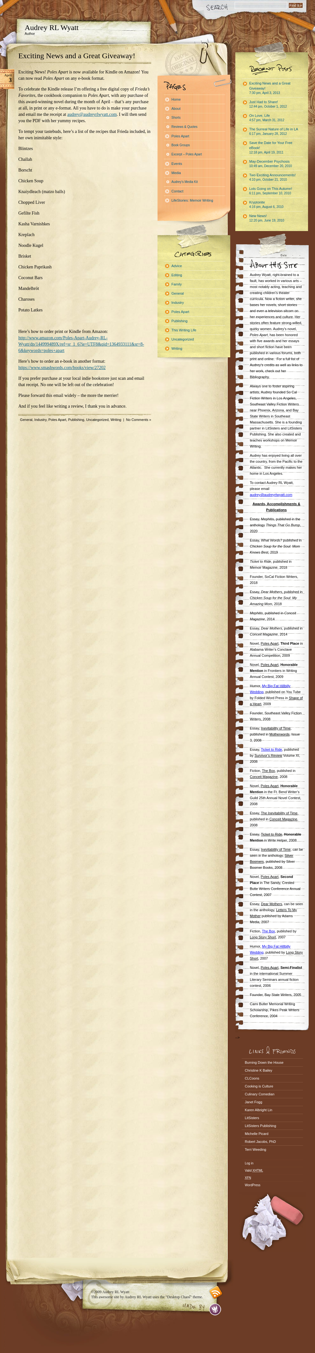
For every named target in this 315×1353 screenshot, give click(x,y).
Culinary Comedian (260, 1094)
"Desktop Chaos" (179, 1297)
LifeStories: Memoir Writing (192, 200)
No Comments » (138, 420)
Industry (40, 420)
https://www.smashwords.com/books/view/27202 (62, 367)
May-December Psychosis (270, 164)
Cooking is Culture (259, 1086)
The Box (268, 931)
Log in (249, 1163)
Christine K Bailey (258, 1070)
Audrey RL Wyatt (52, 27)
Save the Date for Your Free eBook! (270, 147)
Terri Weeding (255, 1149)
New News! (266, 218)
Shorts (176, 117)
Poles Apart (57, 420)
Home (176, 99)
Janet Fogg (253, 1102)
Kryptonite (266, 204)
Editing (176, 275)
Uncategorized (97, 420)
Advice (176, 266)
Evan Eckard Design (215, 1309)
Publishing (76, 420)
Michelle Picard (257, 1134)
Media (176, 173)
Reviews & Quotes (184, 126)
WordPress (252, 1185)
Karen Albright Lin (258, 1110)
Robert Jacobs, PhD (260, 1141)
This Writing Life (183, 330)
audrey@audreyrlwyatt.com (92, 114)
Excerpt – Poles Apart (186, 154)
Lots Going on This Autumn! (270, 191)
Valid (254, 1170)
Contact (177, 191)
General (26, 420)
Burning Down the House (264, 1062)
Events (176, 164)
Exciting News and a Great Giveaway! (76, 56)
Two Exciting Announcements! (272, 177)
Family (176, 284)
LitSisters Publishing (260, 1126)
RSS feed (216, 1292)
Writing (115, 420)
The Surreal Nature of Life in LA (273, 131)
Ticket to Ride (271, 749)
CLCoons (252, 1078)
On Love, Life (266, 118)
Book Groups (180, 145)
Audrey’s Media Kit (184, 182)
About (176, 108)
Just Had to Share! (268, 104)
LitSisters (252, 1118)
